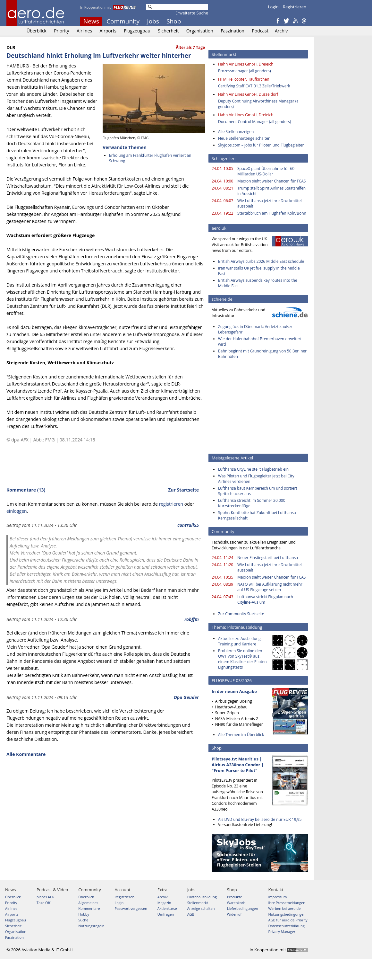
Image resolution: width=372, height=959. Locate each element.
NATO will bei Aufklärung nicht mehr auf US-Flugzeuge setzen (269, 587)
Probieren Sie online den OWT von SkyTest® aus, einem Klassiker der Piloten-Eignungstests (243, 659)
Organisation (199, 31)
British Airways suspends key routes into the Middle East (257, 283)
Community (123, 21)
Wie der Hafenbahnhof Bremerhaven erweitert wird (259, 341)
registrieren (171, 504)
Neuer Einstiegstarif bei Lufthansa (267, 557)
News (91, 21)
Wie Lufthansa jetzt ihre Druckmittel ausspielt (269, 203)
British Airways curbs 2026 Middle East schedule (261, 261)
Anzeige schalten (201, 908)
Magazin (164, 902)
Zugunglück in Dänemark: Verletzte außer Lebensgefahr (255, 329)
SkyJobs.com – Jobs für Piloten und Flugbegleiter (261, 145)
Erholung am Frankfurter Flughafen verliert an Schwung (150, 158)
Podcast (260, 31)
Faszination (232, 31)
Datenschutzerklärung (286, 925)
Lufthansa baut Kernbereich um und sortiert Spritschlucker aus (257, 490)
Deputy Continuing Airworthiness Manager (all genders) (259, 103)
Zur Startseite (183, 490)
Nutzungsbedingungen (286, 914)
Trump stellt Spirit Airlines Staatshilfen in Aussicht (271, 190)
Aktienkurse (167, 908)
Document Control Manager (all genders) (254, 121)
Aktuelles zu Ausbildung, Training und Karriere (240, 641)
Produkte (234, 896)
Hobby (83, 914)
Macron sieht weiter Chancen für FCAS (271, 181)
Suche (83, 920)
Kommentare (89, 908)
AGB (190, 914)
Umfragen (165, 914)
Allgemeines (88, 902)
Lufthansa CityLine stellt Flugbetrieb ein (253, 469)
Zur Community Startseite (241, 614)
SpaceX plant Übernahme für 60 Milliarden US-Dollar (265, 171)
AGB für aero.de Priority (287, 920)
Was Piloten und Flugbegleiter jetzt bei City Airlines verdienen (256, 478)
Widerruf (234, 914)
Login (273, 7)
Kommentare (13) (25, 490)
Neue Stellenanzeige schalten (244, 138)
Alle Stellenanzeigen (236, 131)
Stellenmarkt (197, 902)
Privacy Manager (281, 931)
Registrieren (294, 7)
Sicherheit (168, 31)
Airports (108, 31)
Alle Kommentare (26, 754)
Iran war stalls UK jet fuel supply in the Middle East (259, 270)
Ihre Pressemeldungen (286, 902)
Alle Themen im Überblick (241, 734)
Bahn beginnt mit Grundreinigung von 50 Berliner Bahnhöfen (262, 353)
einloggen (16, 511)
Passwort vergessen (130, 908)
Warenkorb (236, 902)
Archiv (281, 31)
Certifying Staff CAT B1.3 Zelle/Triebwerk (254, 86)
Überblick (36, 31)
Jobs (153, 21)
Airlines (84, 31)
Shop (173, 21)
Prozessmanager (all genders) (244, 71)
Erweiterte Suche (191, 13)
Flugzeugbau (137, 31)
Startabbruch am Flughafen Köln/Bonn (271, 213)
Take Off (43, 902)
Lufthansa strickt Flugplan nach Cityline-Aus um (265, 599)
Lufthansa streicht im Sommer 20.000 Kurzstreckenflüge (251, 503)
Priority (61, 31)
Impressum (277, 896)
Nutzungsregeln (91, 925)
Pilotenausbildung (202, 896)
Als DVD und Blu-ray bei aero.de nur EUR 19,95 (259, 819)
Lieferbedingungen (242, 908)
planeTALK (45, 896)
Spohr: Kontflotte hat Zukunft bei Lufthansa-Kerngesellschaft (257, 515)
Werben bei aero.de (284, 908)
